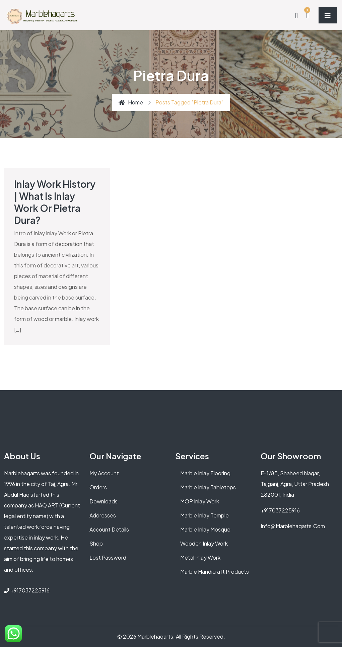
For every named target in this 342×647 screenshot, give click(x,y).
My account (104, 473)
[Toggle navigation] (328, 15)
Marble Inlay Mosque (205, 529)
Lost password (107, 557)
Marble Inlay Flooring (205, 473)
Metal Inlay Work (200, 557)
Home (131, 102)
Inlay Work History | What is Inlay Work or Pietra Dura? (54, 202)
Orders (98, 487)
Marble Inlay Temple (204, 515)
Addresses (102, 515)
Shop (96, 543)
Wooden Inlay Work (204, 543)
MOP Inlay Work (199, 501)
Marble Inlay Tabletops (208, 487)
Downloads (103, 501)
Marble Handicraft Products (214, 571)
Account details (109, 529)
